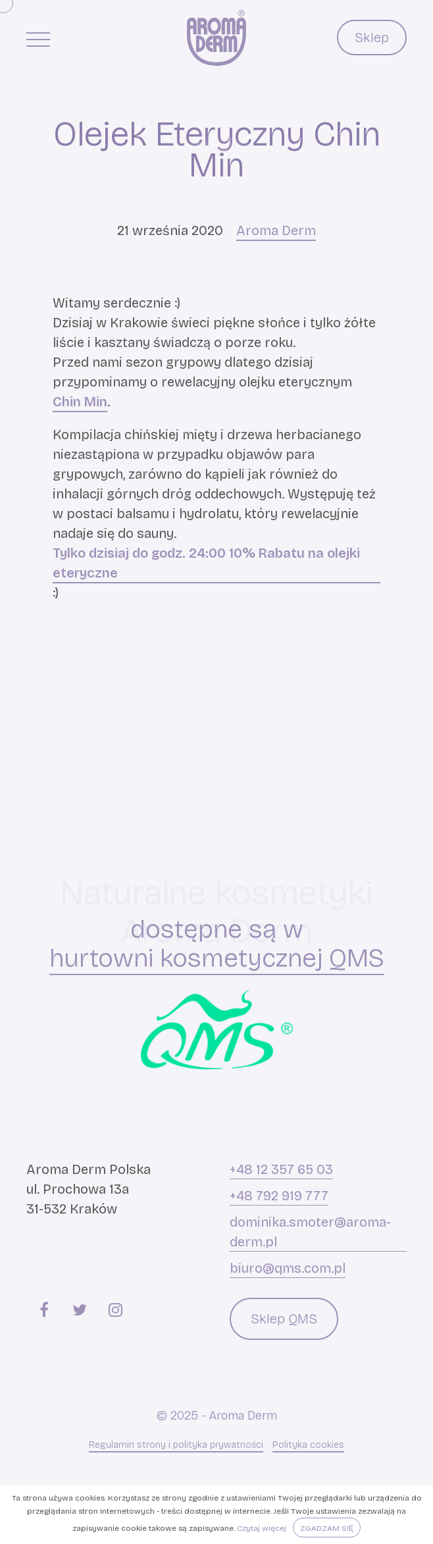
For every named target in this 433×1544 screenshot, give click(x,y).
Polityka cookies (308, 1445)
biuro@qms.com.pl (287, 1268)
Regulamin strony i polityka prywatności (176, 1445)
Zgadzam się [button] (326, 1528)
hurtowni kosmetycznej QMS (216, 958)
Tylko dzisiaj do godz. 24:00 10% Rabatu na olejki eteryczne (206, 563)
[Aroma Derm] (216, 38)
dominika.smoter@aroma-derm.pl (310, 1232)
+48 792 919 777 (279, 1196)
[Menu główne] (38, 39)
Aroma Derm (276, 230)
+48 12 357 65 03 (281, 1169)
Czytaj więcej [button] (261, 1528)
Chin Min (80, 402)
